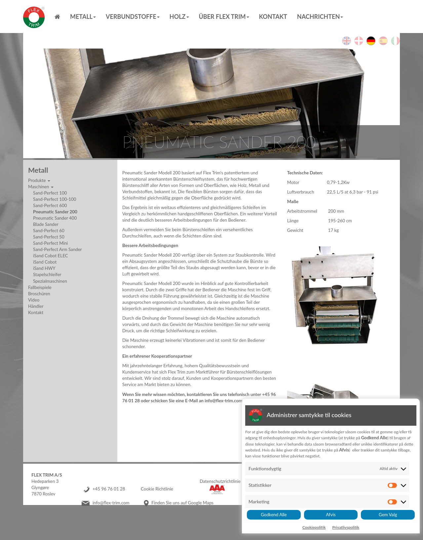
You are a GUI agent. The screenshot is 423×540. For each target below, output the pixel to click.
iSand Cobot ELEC (50, 255)
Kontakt (273, 16)
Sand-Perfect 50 (48, 236)
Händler (36, 306)
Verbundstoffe (133, 16)
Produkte (39, 180)
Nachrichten (320, 16)
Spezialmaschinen (50, 281)
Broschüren (39, 293)
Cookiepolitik (314, 527)
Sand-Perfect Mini (50, 243)
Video (33, 300)
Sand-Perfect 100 (50, 193)
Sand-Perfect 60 (48, 230)
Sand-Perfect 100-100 (54, 199)
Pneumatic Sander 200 (55, 211)
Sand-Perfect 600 (50, 205)
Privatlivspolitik (345, 527)
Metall (83, 16)
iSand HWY (44, 268)
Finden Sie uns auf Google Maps (182, 502)
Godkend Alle (274, 514)
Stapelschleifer (47, 274)
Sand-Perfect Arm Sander (57, 249)
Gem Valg (388, 514)
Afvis (330, 514)
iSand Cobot (45, 262)
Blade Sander (45, 224)
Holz (179, 16)
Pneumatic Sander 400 (55, 218)
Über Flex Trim (224, 16)
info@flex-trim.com (111, 502)
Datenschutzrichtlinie (220, 481)
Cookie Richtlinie (157, 488)
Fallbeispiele (40, 287)
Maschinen (41, 186)
